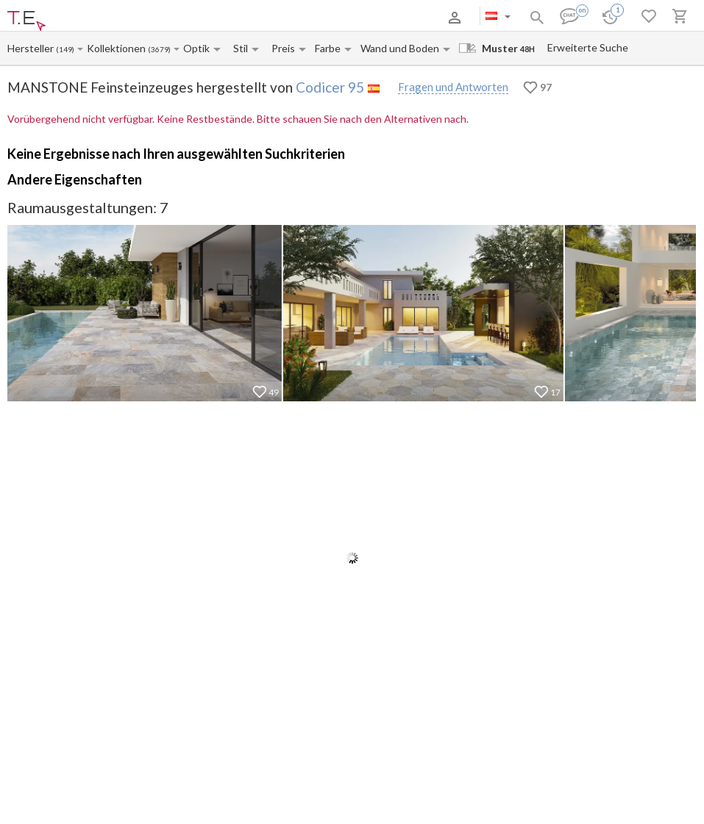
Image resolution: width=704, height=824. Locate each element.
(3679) (159, 50)
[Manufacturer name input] (31, 48)
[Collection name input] (117, 48)
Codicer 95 (330, 87)
